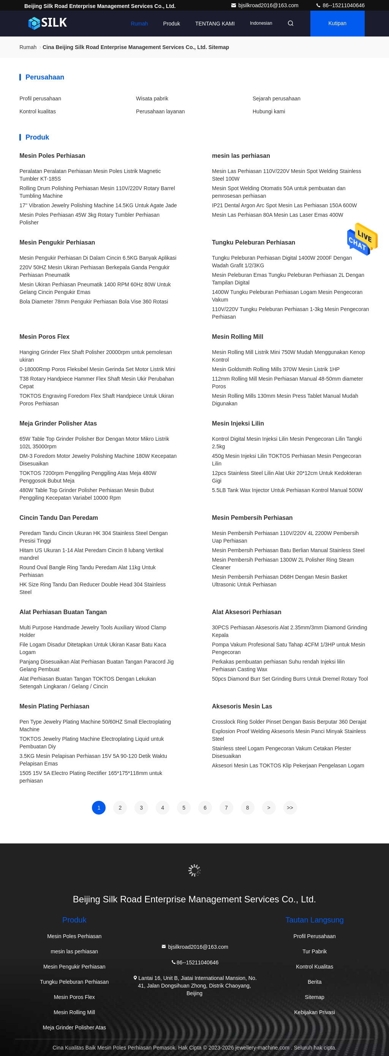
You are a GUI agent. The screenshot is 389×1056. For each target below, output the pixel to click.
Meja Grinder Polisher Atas (58, 423)
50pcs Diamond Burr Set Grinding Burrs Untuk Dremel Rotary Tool (290, 679)
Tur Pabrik (314, 951)
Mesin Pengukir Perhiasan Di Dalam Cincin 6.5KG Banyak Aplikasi (97, 258)
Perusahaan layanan (160, 111)
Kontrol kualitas (37, 111)
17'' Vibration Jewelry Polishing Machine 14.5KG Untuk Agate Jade (98, 205)
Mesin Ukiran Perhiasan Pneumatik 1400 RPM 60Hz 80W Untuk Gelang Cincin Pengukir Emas (95, 288)
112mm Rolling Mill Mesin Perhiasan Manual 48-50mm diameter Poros (287, 382)
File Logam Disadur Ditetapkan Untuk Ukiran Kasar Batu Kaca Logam (92, 648)
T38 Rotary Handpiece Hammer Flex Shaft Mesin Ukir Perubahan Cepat (96, 382)
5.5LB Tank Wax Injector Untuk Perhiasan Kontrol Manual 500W (287, 490)
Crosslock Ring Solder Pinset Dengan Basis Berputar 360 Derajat (289, 722)
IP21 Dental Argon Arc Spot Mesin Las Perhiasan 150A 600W (284, 205)
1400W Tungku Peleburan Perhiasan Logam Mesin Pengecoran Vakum (287, 296)
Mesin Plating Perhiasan (54, 706)
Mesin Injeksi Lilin (238, 423)
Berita (315, 982)
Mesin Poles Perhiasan (52, 155)
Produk (171, 24)
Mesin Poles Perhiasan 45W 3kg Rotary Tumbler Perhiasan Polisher (89, 218)
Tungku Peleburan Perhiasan (253, 242)
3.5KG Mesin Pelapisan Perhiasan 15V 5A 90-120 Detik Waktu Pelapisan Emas (93, 760)
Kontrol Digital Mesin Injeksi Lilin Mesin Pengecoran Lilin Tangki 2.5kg (287, 442)
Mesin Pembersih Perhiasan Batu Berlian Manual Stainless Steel (288, 550)
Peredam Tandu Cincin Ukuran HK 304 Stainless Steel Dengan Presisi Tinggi (93, 537)
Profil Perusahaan (315, 936)
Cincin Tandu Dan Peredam (58, 518)
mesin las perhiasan (241, 155)
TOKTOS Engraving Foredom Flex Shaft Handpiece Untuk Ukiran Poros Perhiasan (96, 400)
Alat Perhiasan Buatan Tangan (63, 612)
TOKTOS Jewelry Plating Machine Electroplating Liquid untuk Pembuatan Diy (91, 743)
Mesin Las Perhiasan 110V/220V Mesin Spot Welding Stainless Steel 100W (286, 175)
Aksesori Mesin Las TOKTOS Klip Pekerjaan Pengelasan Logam (288, 765)
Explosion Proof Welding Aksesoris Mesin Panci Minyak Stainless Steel (289, 735)
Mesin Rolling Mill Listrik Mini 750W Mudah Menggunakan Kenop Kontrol (288, 356)
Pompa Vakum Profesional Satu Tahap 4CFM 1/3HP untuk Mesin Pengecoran (288, 648)
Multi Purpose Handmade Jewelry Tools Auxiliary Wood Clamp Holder (92, 631)
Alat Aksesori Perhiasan (246, 612)
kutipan (337, 24)
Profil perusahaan (40, 98)
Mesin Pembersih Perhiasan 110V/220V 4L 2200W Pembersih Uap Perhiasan (285, 537)
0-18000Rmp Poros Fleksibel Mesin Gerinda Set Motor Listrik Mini (97, 369)
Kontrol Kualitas (314, 967)
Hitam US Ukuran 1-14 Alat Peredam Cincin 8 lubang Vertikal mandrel (91, 554)
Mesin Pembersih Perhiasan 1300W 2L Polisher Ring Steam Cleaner (283, 563)
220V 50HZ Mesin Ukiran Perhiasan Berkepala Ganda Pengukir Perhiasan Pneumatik (94, 271)
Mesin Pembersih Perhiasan (252, 518)
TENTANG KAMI (215, 24)
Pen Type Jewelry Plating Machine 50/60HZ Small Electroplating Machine (95, 725)
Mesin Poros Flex (44, 336)
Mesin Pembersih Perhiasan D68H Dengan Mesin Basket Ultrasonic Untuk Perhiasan (279, 581)
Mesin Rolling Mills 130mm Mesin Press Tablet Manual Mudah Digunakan (285, 400)
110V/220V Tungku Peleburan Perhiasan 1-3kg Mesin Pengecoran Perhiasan (290, 313)
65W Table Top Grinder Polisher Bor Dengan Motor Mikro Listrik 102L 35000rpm (94, 442)
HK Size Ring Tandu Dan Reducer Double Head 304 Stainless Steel (92, 588)
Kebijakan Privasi (314, 1012)
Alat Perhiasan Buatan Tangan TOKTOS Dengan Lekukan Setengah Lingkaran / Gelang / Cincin (87, 682)
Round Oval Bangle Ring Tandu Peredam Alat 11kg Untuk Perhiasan (87, 571)
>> (290, 808)
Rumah (139, 24)
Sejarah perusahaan (276, 98)
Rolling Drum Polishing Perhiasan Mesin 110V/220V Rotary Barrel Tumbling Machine (97, 192)
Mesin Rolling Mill (237, 336)
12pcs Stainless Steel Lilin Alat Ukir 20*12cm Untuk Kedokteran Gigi (287, 477)
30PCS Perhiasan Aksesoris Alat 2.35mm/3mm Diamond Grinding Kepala (289, 631)
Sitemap (314, 997)
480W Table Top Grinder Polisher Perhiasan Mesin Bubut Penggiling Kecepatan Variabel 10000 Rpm (86, 494)
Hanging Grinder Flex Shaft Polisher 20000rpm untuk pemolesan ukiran (95, 356)
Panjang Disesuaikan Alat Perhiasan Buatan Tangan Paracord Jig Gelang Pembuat (96, 665)
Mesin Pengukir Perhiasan (57, 242)
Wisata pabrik (152, 98)
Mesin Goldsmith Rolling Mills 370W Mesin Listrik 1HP (276, 369)
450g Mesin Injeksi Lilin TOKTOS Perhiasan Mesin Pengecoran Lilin (286, 460)
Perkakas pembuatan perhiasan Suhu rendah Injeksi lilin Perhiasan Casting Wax (278, 665)
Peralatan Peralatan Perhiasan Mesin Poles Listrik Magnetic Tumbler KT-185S (90, 175)
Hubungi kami (269, 111)
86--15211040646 (340, 5)
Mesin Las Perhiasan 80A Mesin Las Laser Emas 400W (277, 215)
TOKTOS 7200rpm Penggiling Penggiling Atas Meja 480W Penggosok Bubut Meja (88, 477)
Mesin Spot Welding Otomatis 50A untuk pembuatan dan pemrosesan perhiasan (279, 192)
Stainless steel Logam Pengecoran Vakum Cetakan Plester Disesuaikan (281, 752)
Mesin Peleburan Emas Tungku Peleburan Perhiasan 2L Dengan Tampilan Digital (288, 279)
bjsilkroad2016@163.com (265, 5)
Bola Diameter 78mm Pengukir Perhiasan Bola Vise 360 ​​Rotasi (93, 302)
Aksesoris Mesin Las (242, 706)
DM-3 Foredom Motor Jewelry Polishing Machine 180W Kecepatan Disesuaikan (98, 460)
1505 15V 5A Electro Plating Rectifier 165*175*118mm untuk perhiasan (90, 777)
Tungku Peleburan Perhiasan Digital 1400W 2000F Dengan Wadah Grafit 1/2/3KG (282, 261)
